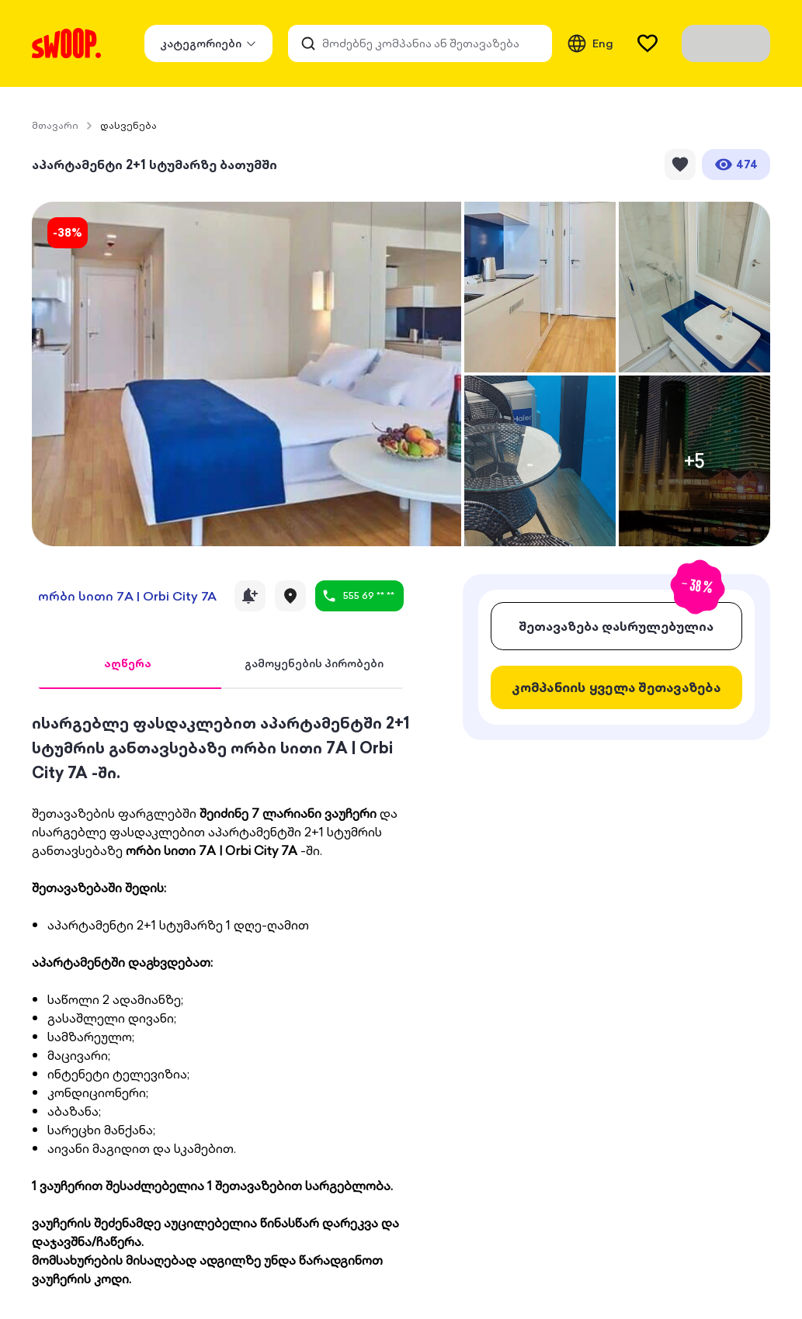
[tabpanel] (220, 999)
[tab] (127, 664)
